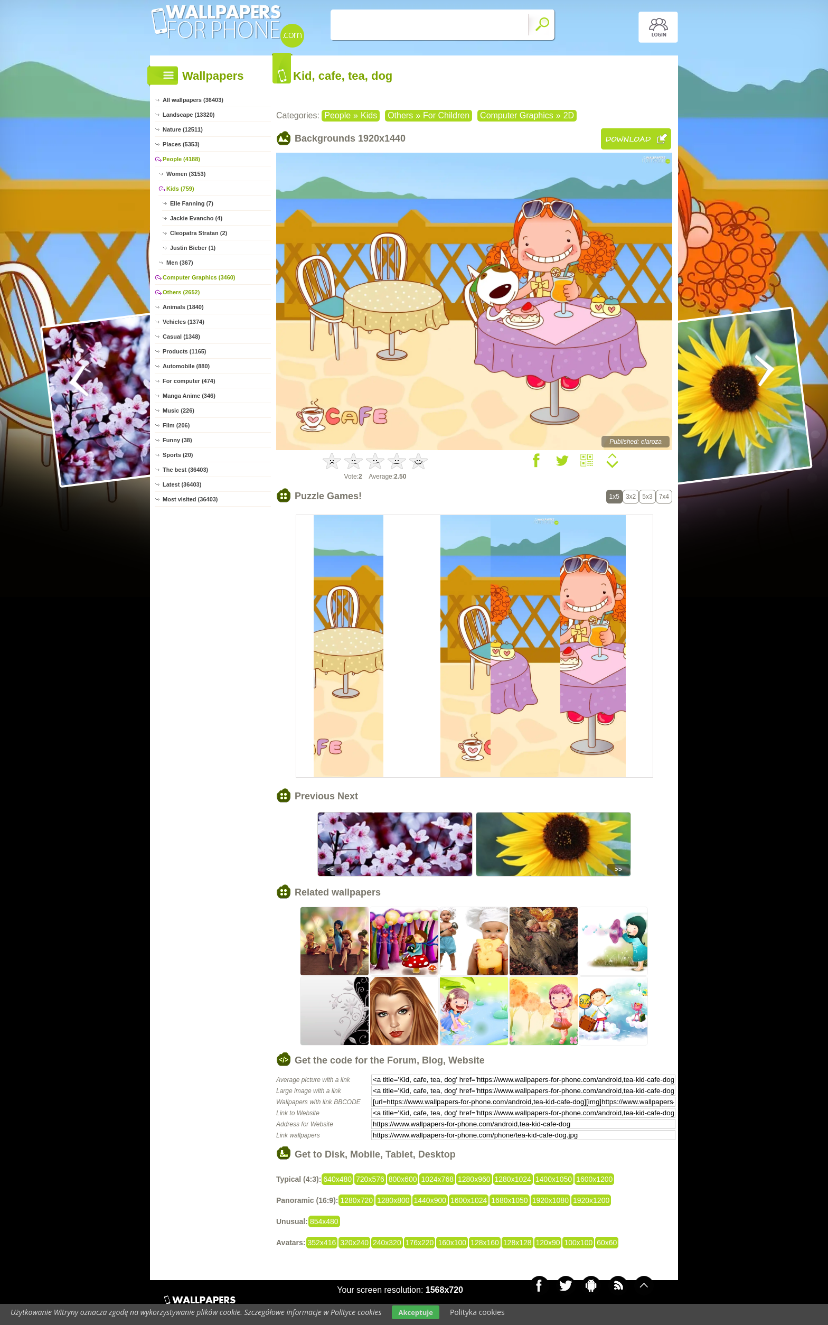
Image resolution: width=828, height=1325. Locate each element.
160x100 (452, 1242)
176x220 (420, 1242)
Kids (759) (180, 188)
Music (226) (178, 410)
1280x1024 (513, 1179)
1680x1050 (509, 1200)
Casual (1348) (181, 336)
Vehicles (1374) (183, 322)
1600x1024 (468, 1200)
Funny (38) (177, 440)
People (337, 115)
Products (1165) (184, 351)
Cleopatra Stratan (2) (198, 233)
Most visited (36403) (190, 499)
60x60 (607, 1242)
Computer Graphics (516, 115)
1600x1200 (594, 1179)
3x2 (631, 496)
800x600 (403, 1179)
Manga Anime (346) (189, 396)
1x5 (614, 496)
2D (568, 115)
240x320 (387, 1242)
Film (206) (176, 425)
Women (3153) (185, 174)
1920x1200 (591, 1200)
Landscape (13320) (188, 114)
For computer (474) (189, 381)
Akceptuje (415, 1312)
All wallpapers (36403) (193, 100)
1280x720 (356, 1200)
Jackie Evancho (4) (196, 218)
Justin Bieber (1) (192, 248)
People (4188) (181, 159)
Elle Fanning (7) (191, 203)
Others (400, 115)
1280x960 (474, 1179)
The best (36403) (185, 469)
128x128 (517, 1242)
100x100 (578, 1242)
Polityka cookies (477, 1312)
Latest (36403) (182, 484)
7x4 (664, 496)
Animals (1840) (183, 307)
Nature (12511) (183, 129)
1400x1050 (553, 1179)
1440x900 (430, 1200)
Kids (369, 115)
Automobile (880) (186, 366)
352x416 (322, 1242)
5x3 (647, 496)
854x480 (324, 1221)
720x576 (370, 1179)
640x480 (337, 1179)
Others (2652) (181, 292)
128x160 (485, 1242)
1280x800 (393, 1200)
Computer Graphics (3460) (199, 277)
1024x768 (437, 1179)
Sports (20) (178, 455)
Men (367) (179, 262)
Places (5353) (181, 144)
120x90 (548, 1242)
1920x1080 (550, 1200)
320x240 (354, 1242)
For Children (446, 115)
